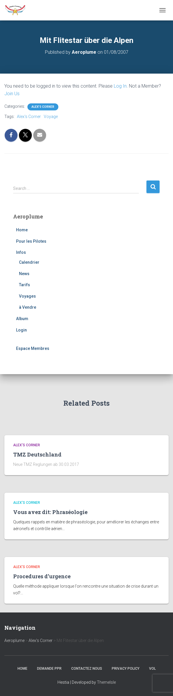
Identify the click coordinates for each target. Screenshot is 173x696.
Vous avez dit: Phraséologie (50, 512)
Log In (120, 86)
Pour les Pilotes (31, 241)
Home (22, 230)
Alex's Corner (43, 106)
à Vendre (27, 307)
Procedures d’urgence (42, 576)
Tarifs (24, 284)
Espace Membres (32, 348)
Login (21, 330)
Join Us (12, 93)
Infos (21, 252)
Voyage (51, 116)
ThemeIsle (106, 682)
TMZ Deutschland (37, 454)
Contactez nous (86, 669)
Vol (152, 669)
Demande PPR (49, 669)
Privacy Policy (125, 669)
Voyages (27, 296)
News (24, 273)
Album (22, 318)
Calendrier (29, 262)
